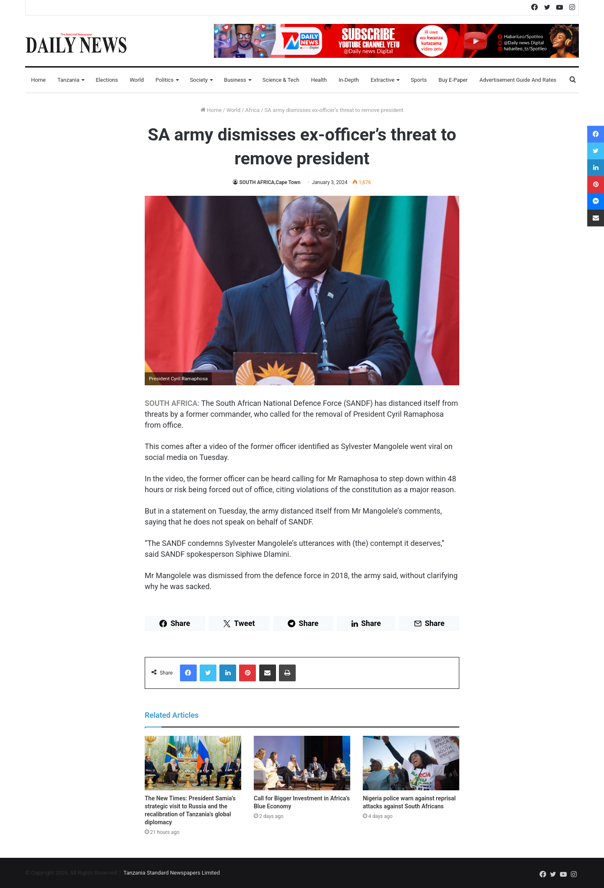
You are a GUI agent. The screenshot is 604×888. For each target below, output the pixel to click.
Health (319, 80)
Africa (252, 110)
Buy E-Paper (452, 80)
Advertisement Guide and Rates (517, 80)
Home (38, 80)
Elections (107, 80)
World (137, 80)
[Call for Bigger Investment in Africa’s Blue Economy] (302, 763)
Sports (419, 80)
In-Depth (348, 80)
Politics (165, 80)
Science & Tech (281, 80)
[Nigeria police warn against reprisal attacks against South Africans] (411, 763)
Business (235, 80)
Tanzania (68, 80)
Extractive (383, 80)
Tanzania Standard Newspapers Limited (171, 873)
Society (199, 80)
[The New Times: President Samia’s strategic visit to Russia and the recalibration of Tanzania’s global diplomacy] (193, 763)
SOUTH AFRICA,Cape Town (269, 182)
